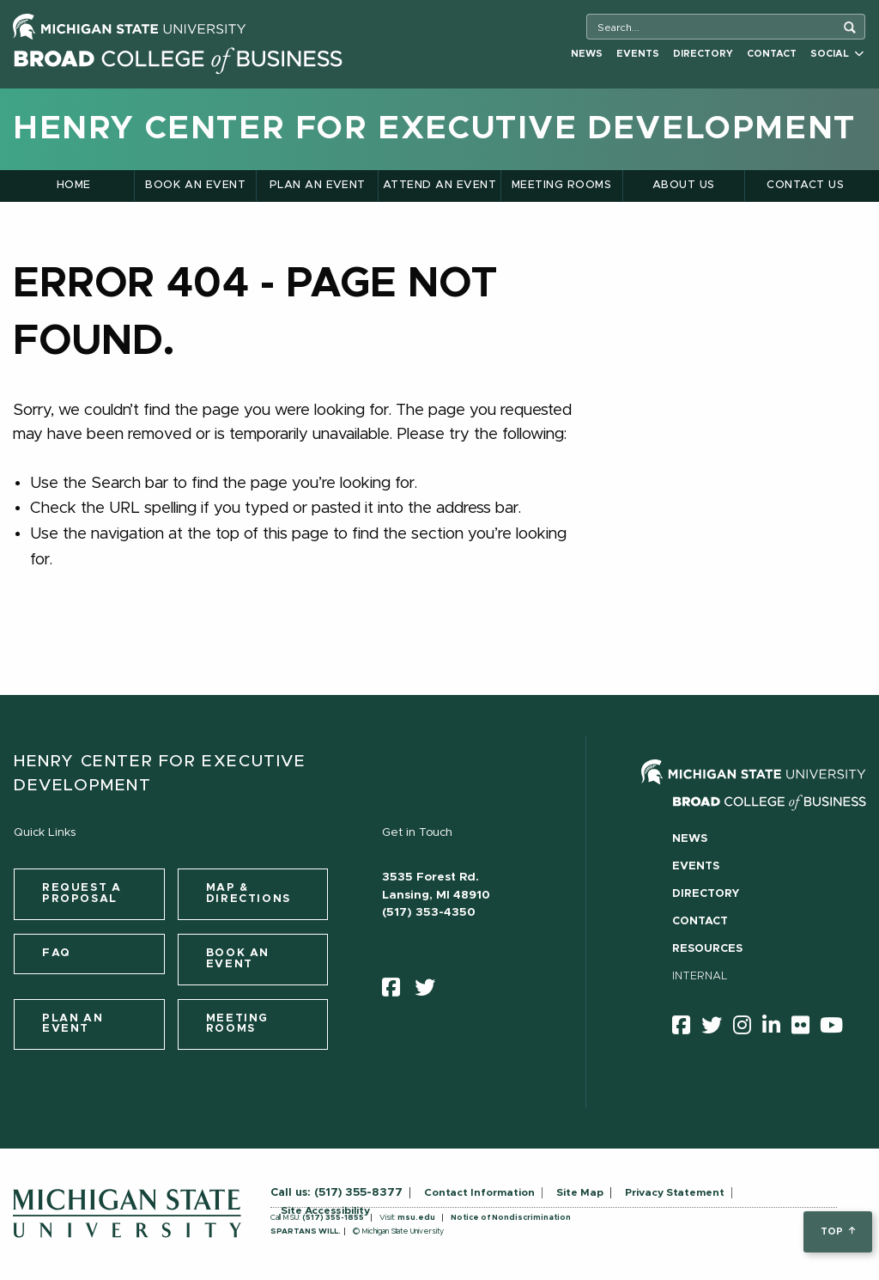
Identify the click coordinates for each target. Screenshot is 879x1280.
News (587, 53)
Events (637, 53)
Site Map (579, 1192)
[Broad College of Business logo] (178, 57)
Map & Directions (248, 893)
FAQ (56, 953)
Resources (707, 948)
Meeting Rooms (561, 185)
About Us (683, 185)
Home (74, 185)
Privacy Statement (674, 1192)
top (837, 1231)
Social (837, 53)
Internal (700, 976)
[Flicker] (806, 1028)
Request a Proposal (81, 893)
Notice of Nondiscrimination (511, 1218)
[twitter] (430, 991)
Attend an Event (439, 185)
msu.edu (416, 1218)
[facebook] (396, 991)
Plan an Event (318, 185)
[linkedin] (776, 1028)
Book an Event (195, 185)
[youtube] (837, 1028)
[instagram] (747, 1028)
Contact (772, 53)
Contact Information (479, 1192)
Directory (703, 53)
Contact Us (805, 185)
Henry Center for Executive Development (434, 129)
